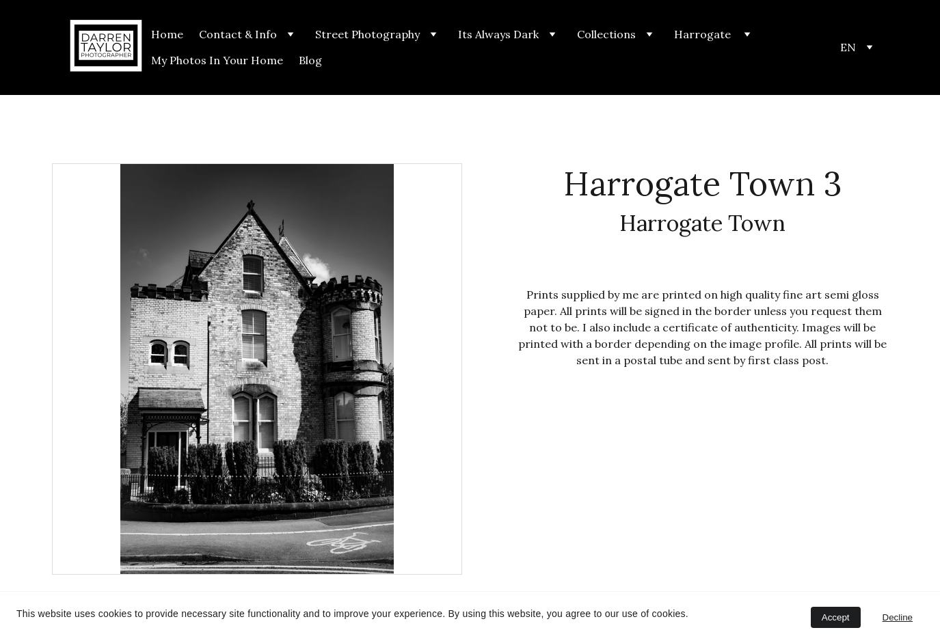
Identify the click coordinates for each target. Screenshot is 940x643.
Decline (898, 617)
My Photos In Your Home (217, 60)
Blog (310, 60)
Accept (836, 617)
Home (167, 34)
